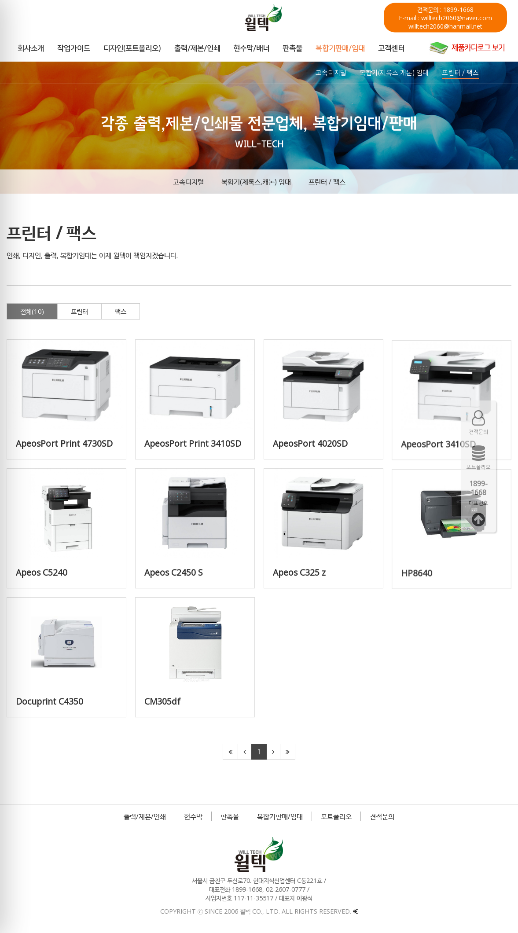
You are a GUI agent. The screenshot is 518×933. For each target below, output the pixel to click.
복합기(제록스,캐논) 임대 (256, 182)
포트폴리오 (336, 816)
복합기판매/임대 (280, 816)
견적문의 (382, 816)
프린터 (79, 311)
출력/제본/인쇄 (145, 816)
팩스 (120, 311)
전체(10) (32, 311)
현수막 (193, 816)
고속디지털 (188, 182)
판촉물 (229, 816)
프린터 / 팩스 (327, 182)
